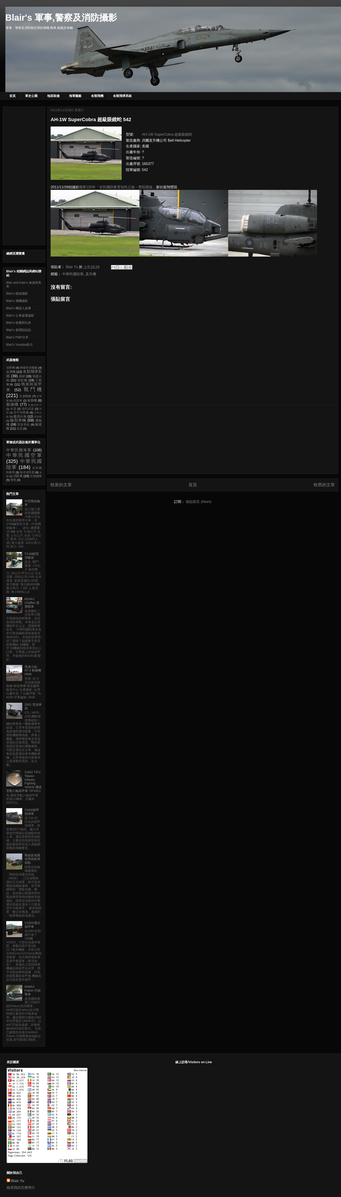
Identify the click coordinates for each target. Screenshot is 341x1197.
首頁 (12, 96)
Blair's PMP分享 (17, 337)
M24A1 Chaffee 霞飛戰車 (32, 602)
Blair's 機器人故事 (18, 308)
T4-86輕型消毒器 (32, 555)
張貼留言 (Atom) (198, 502)
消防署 (18, 476)
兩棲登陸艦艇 (29, 367)
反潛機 (11, 372)
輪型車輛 (18, 420)
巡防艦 (22, 380)
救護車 (17, 400)
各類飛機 (97, 96)
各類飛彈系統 (122, 96)
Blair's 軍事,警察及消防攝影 (61, 17)
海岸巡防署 (27, 472)
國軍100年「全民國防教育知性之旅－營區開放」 (117, 187)
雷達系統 (23, 424)
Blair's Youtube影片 (19, 344)
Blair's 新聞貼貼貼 (18, 330)
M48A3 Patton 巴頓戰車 (33, 990)
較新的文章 (61, 484)
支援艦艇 (25, 396)
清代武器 (28, 408)
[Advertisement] (192, 439)
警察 (13, 480)
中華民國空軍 (24, 455)
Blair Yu (17, 1181)
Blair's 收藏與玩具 (18, 322)
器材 (22, 376)
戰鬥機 (33, 389)
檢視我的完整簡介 (21, 1187)
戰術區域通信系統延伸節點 (32, 859)
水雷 (13, 408)
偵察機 (10, 367)
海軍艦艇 (75, 96)
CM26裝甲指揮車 (32, 811)
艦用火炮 (20, 416)
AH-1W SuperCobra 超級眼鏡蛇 (167, 134)
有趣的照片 (35, 405)
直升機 (90, 274)
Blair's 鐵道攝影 (17, 293)
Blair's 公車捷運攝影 (20, 315)
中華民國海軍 (19, 450)
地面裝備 (53, 96)
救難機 (32, 400)
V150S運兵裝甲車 (32, 924)
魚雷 (19, 428)
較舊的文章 (324, 484)
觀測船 (38, 416)
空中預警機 (21, 412)
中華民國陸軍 (72, 274)
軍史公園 (31, 96)
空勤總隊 (36, 476)
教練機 (12, 404)
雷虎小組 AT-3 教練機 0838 (33, 670)
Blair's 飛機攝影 (17, 301)
